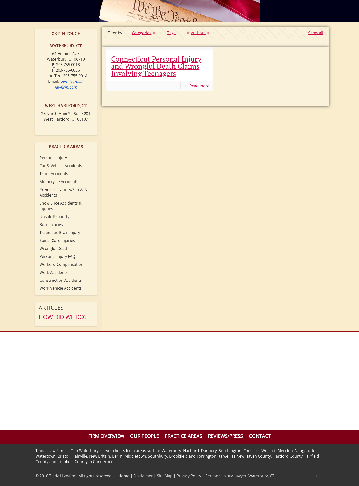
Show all (313, 32)
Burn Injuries (51, 224)
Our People (144, 436)
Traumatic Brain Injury (60, 232)
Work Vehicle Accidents (61, 288)
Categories (141, 32)
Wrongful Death (54, 248)
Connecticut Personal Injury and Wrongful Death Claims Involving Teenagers (156, 66)
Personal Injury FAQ (57, 256)
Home (124, 476)
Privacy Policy (189, 476)
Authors (198, 32)
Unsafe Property (54, 216)
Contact (260, 436)
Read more (199, 86)
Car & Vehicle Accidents (61, 165)
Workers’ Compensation (61, 264)
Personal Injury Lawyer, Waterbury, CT (239, 476)
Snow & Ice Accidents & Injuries (61, 205)
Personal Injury (53, 157)
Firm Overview (106, 436)
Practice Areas (183, 436)
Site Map (165, 476)
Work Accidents (54, 272)
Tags (171, 32)
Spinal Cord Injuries (57, 240)
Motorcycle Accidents (59, 181)
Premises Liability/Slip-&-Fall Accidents (65, 192)
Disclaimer (143, 476)
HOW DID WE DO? (62, 317)
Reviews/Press (225, 436)
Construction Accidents (61, 280)
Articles (51, 307)
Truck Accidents (54, 173)
